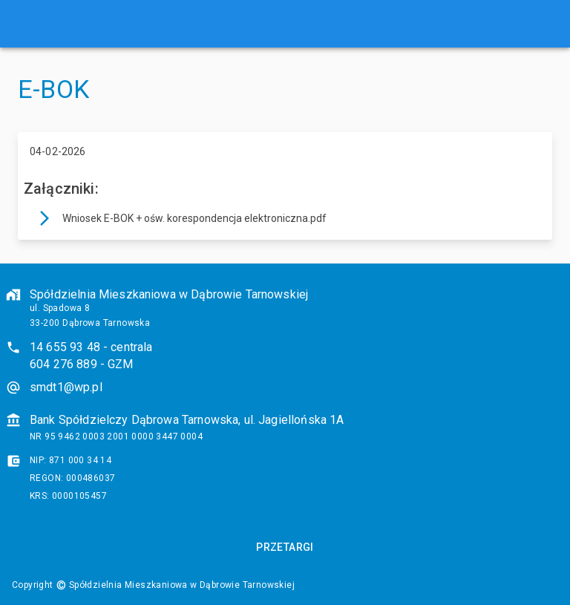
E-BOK (53, 89)
